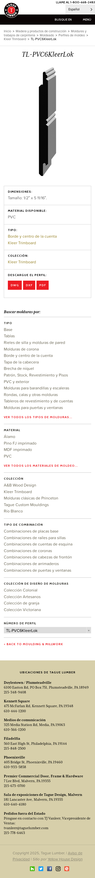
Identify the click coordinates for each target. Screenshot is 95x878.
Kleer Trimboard (22, 243)
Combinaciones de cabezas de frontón (38, 557)
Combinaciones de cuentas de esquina (38, 544)
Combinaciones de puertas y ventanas (37, 570)
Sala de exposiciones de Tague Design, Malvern (43, 795)
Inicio (7, 31)
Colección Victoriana (22, 610)
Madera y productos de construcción (41, 31)
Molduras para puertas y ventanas (33, 407)
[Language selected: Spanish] (80, 9)
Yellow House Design (65, 859)
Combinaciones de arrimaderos (31, 564)
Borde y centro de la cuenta (32, 236)
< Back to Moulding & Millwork (33, 644)
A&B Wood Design (20, 485)
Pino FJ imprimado (20, 443)
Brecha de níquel (19, 368)
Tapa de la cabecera (21, 362)
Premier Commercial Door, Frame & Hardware (43, 776)
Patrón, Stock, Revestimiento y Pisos (36, 375)
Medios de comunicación (25, 720)
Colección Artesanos (22, 597)
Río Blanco (13, 511)
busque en (63, 19)
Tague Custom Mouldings (26, 505)
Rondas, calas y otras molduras (31, 394)
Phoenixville (14, 757)
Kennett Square (17, 701)
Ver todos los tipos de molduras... (38, 417)
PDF (42, 285)
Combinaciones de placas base (31, 531)
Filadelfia (12, 738)
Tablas (9, 336)
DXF (29, 285)
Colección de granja (21, 603)
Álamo (9, 436)
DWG (15, 285)
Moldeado (47, 35)
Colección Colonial (20, 590)
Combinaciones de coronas (28, 551)
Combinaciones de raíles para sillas (35, 538)
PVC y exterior (16, 382)
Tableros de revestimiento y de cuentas (38, 401)
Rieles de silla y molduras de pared (34, 342)
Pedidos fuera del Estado (24, 813)
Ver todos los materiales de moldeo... (41, 465)
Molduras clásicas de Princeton (31, 498)
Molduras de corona (21, 349)
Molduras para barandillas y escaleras (36, 388)
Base (8, 329)
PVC (8, 456)
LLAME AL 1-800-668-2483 (75, 2)
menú (87, 19)
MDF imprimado (18, 449)
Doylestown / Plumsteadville (27, 682)
